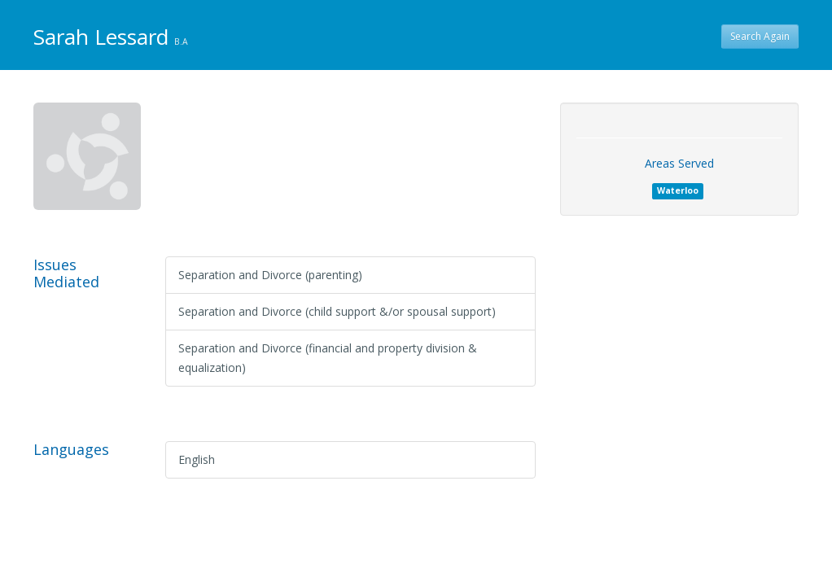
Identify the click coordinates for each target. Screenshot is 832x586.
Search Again (760, 36)
